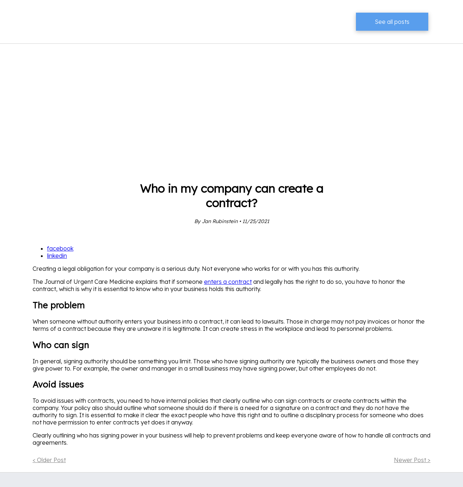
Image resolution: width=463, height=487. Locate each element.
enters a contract (228, 281)
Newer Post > (412, 459)
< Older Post (49, 459)
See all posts (392, 21)
